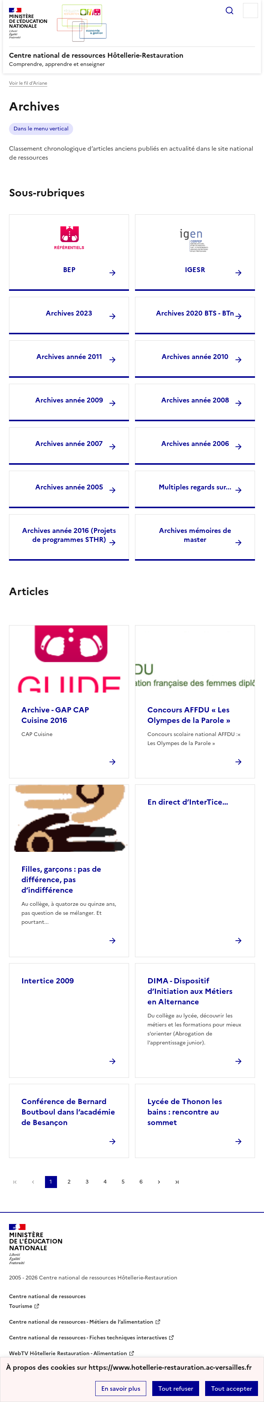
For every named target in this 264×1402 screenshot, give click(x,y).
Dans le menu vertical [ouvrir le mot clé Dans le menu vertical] (41, 129)
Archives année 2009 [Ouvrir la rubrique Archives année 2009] (69, 400)
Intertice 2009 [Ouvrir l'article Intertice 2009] (47, 980)
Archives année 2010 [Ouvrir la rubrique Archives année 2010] (195, 357)
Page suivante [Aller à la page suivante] (159, 1182)
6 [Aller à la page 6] (141, 1182)
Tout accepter (231, 1388)
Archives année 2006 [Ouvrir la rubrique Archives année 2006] (195, 443)
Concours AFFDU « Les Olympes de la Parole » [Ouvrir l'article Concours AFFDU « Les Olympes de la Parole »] (188, 715)
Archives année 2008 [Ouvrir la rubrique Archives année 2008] (195, 400)
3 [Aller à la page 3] (87, 1182)
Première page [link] (15, 1182)
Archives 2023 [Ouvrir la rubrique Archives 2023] (69, 313)
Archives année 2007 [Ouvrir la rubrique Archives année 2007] (69, 443)
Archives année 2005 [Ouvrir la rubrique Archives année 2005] (69, 487)
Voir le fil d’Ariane (28, 83)
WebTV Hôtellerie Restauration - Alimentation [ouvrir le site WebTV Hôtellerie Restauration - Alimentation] (68, 1353)
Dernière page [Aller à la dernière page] (177, 1182)
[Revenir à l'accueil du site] (36, 1244)
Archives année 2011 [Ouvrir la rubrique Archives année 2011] (69, 357)
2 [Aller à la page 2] (69, 1182)
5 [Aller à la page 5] (123, 1182)
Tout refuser (175, 1388)
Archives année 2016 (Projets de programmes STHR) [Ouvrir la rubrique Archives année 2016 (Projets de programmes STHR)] (69, 535)
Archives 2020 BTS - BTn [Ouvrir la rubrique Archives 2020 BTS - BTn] (195, 313)
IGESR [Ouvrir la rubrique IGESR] (195, 270)
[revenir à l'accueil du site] (132, 55)
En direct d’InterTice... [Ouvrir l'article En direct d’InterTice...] (187, 802)
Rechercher (229, 10)
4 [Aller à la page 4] (105, 1182)
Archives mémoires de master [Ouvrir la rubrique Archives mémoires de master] (195, 535)
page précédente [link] (33, 1182)
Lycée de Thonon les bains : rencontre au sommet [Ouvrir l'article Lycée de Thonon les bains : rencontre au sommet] (184, 1112)
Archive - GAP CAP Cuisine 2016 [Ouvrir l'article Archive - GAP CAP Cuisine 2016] (55, 715)
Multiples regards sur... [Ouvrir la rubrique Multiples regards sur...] (195, 487)
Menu (250, 10)
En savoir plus (120, 1388)
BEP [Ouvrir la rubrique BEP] (69, 270)
